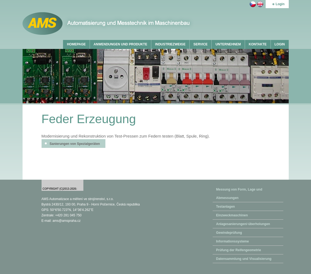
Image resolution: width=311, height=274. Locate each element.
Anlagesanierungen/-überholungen (243, 224)
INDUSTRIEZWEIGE (170, 44)
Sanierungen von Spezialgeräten (75, 144)
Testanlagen (225, 206)
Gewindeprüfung (229, 233)
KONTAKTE (258, 44)
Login (280, 4)
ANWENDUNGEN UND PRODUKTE (120, 44)
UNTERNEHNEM (228, 44)
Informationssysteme (232, 241)
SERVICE (200, 44)
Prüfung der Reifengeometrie (238, 250)
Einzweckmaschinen (232, 215)
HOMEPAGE (76, 44)
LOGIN (280, 44)
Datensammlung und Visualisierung (244, 259)
